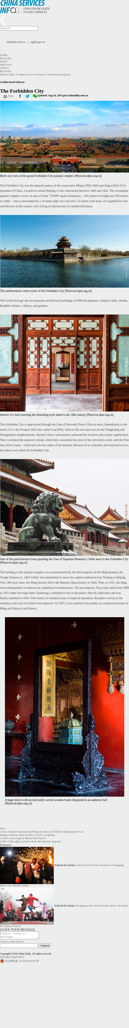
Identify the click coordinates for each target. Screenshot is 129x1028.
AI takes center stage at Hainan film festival (22, 838)
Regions (5, 71)
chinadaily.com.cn (15, 42)
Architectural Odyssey (59, 74)
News (3, 61)
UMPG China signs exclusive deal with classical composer (30, 841)
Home (4, 55)
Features (40, 74)
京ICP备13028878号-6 (12, 958)
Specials (6, 64)
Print (10, 96)
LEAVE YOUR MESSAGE (17, 929)
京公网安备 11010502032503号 (22, 962)
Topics (4, 68)
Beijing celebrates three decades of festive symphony (27, 834)
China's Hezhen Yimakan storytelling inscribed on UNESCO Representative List (41, 831)
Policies (5, 58)
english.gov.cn (37, 42)
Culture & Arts (25, 74)
